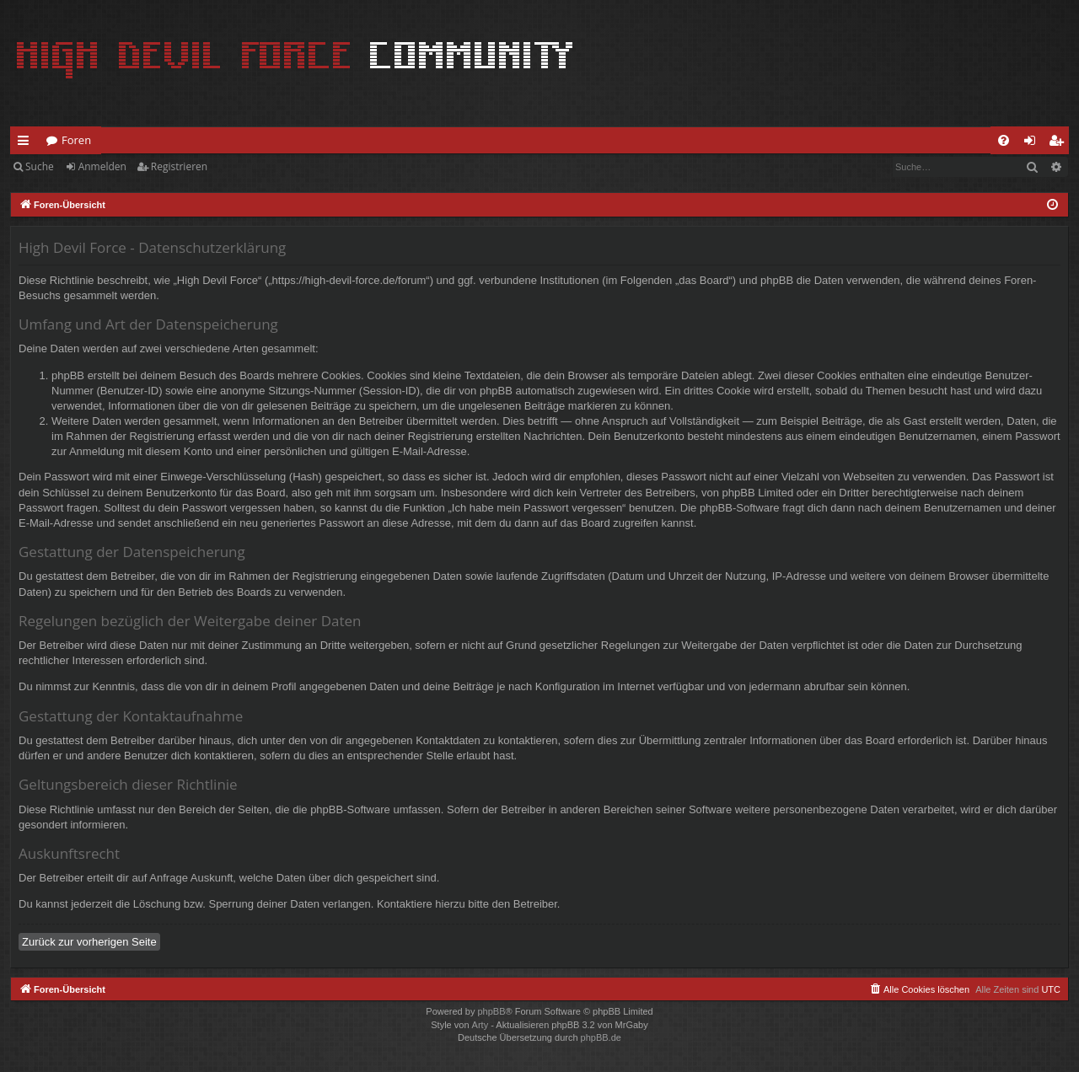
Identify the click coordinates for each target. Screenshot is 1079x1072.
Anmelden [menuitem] (1034, 143)
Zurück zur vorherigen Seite (89, 941)
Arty (480, 1025)
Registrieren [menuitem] (1059, 143)
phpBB (491, 1011)
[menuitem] (1003, 140)
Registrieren (179, 166)
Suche (39, 166)
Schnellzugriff (26, 143)
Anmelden (102, 166)
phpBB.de (601, 1037)
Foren (76, 139)
